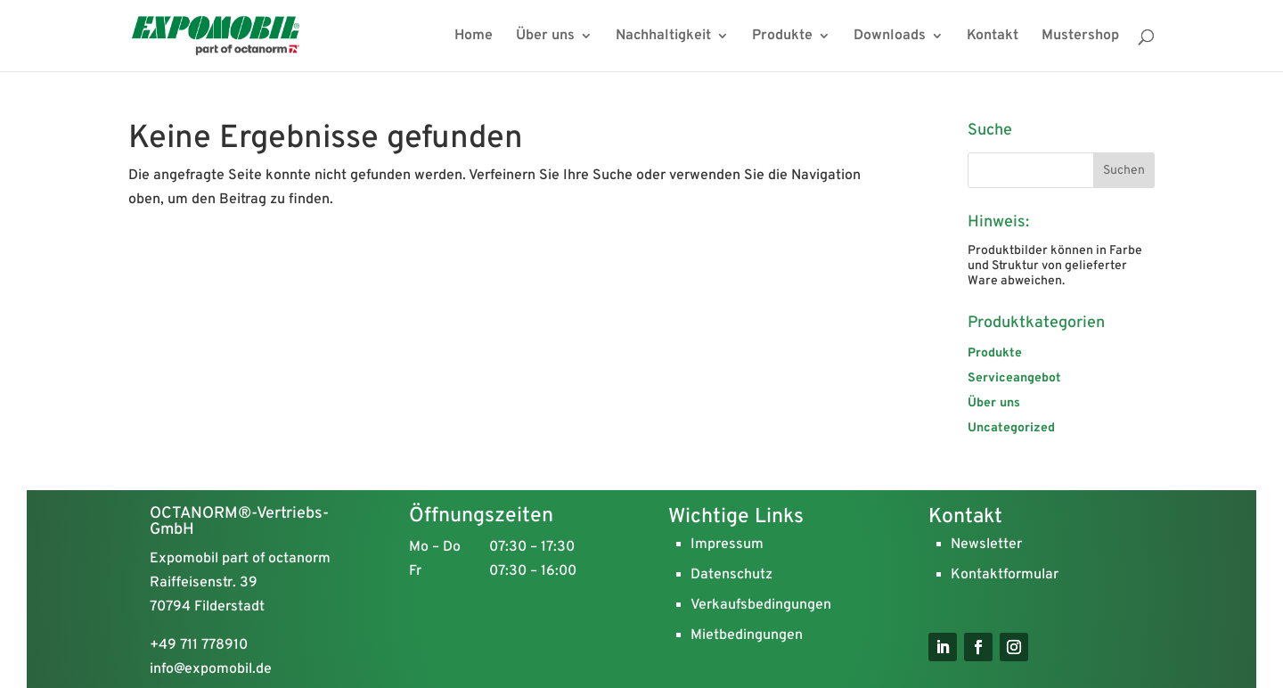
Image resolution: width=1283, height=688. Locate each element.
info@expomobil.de (211, 669)
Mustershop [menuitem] (1080, 37)
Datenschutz (731, 575)
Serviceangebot (1014, 378)
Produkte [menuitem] (782, 37)
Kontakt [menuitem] (992, 37)
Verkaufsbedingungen (761, 605)
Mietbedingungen (747, 635)
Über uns (994, 403)
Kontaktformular (1004, 575)
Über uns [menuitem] (545, 37)
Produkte (995, 353)
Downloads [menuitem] (890, 37)
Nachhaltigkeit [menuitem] (663, 37)
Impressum (727, 544)
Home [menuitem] (473, 37)
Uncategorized (1011, 428)
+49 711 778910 (199, 645)
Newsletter (986, 544)
